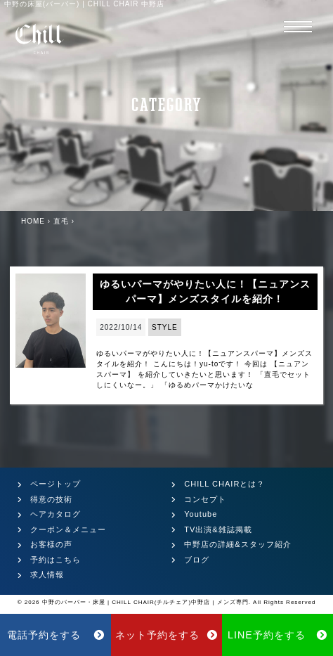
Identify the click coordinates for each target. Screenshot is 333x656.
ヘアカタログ (55, 514)
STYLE (165, 327)
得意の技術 (51, 499)
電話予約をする (56, 635)
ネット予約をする (166, 635)
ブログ (196, 559)
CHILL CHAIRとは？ (224, 484)
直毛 (61, 221)
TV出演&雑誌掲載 (218, 529)
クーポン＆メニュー (68, 529)
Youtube (200, 514)
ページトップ (55, 484)
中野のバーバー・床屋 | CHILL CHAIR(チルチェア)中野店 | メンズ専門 (145, 602)
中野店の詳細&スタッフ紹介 (237, 544)
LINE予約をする (277, 635)
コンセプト (205, 499)
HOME (33, 221)
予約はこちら (55, 559)
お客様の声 (51, 544)
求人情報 (47, 574)
